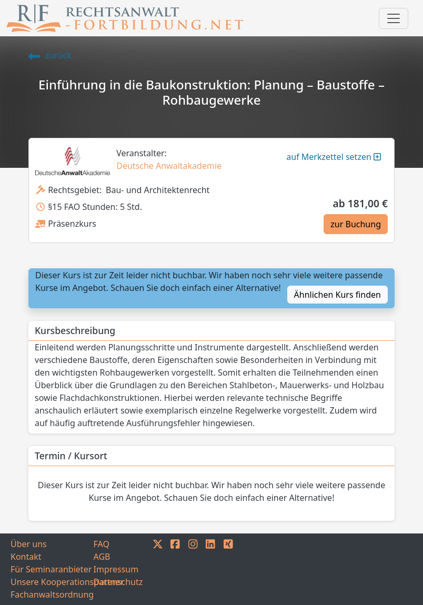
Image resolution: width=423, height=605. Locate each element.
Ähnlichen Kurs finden (337, 294)
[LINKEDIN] (210, 569)
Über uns (29, 544)
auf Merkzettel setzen (333, 157)
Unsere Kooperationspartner (52, 582)
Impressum (116, 569)
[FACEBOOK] (175, 569)
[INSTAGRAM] (193, 569)
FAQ (101, 544)
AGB (102, 556)
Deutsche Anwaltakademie (168, 166)
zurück (50, 55)
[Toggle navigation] (393, 18)
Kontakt (26, 556)
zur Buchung (355, 224)
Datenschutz (118, 582)
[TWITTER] (158, 569)
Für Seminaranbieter (51, 569)
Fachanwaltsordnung (52, 594)
